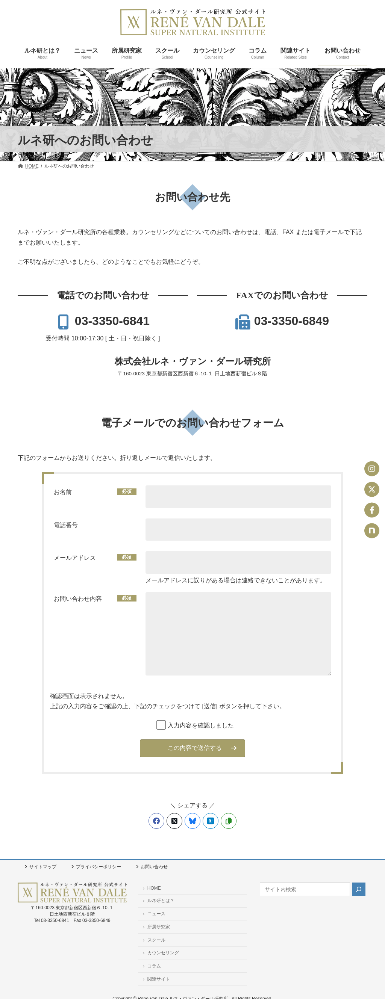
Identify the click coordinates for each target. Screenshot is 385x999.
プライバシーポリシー (96, 866)
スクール (153, 940)
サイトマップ (40, 866)
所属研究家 (156, 926)
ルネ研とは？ (158, 900)
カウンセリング (160, 952)
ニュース (153, 913)
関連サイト (156, 979)
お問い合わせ (152, 866)
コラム (151, 966)
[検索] (358, 889)
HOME (151, 888)
